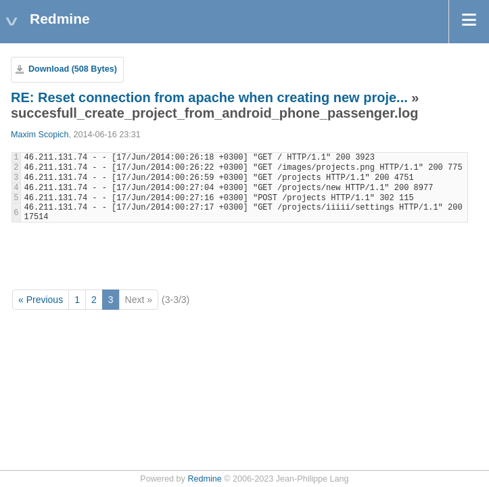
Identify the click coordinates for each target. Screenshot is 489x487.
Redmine (204, 479)
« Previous (40, 299)
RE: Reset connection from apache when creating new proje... (209, 97)
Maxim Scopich (39, 134)
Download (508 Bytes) (72, 69)
